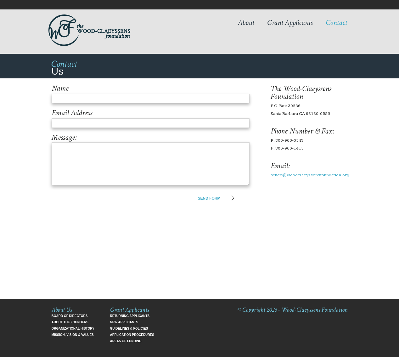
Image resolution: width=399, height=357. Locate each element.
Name (60, 88)
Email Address (72, 113)
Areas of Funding (126, 341)
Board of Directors (70, 316)
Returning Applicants (130, 316)
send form (209, 198)
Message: (64, 137)
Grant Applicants (290, 22)
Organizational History (73, 328)
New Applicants (124, 322)
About (246, 22)
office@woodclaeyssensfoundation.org (310, 175)
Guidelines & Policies (129, 328)
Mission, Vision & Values (73, 335)
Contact (336, 22)
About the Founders (70, 322)
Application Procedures (132, 335)
